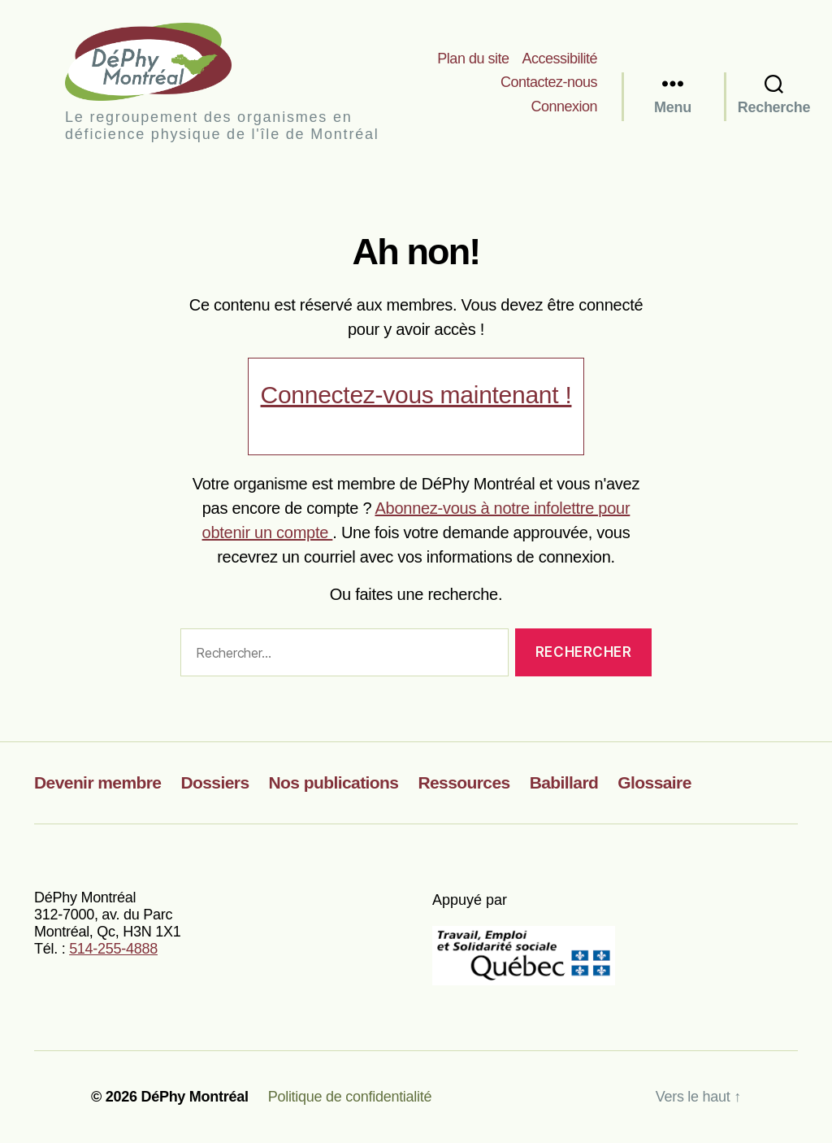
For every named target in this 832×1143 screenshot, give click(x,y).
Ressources (463, 782)
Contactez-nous (548, 82)
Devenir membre (97, 782)
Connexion (564, 106)
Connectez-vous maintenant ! (416, 394)
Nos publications (334, 782)
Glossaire (654, 782)
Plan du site (473, 58)
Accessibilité (559, 58)
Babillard (564, 782)
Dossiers (214, 782)
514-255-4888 (113, 949)
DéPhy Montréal (162, 61)
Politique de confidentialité (350, 1097)
